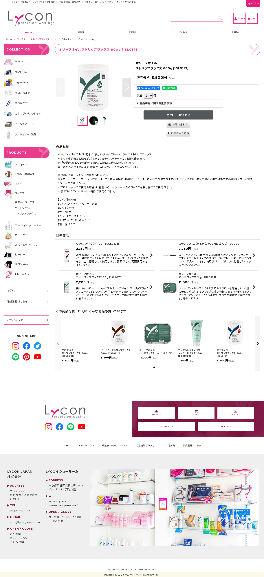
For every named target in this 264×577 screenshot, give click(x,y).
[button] (29, 34)
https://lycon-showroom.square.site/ (97, 518)
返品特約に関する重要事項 (154, 106)
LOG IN (248, 5)
